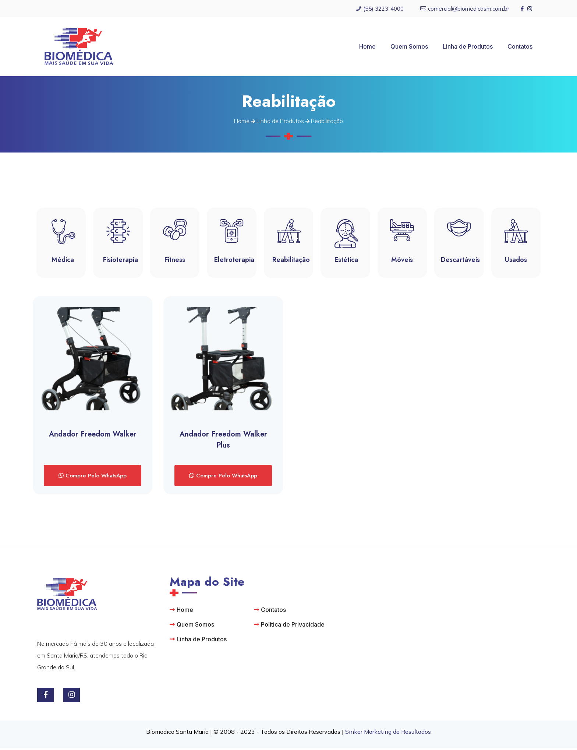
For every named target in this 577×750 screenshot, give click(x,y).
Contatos (273, 611)
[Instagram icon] (529, 8)
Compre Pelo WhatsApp (95, 477)
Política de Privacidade (293, 626)
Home (241, 121)
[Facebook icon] (522, 8)
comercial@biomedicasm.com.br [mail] (468, 8)
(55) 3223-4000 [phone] (383, 8)
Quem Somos (195, 626)
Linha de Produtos (280, 121)
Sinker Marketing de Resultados (388, 733)
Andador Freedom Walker (93, 436)
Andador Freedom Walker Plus (223, 441)
